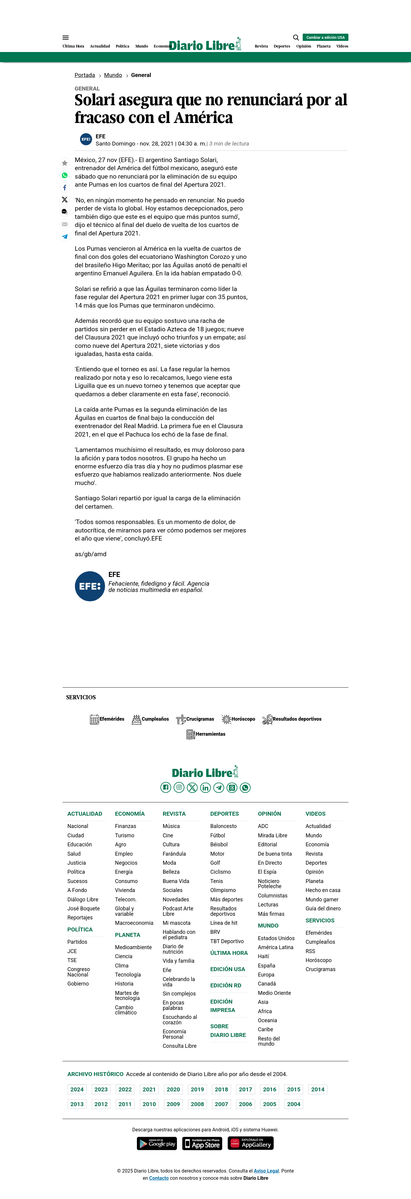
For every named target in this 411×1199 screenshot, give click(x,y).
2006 (245, 1104)
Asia (263, 1002)
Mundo (141, 46)
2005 (269, 1104)
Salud (74, 854)
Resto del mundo (269, 1041)
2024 (77, 1089)
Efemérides (319, 933)
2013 (77, 1104)
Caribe (265, 1029)
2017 (245, 1089)
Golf (215, 863)
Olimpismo (223, 890)
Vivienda (125, 890)
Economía (163, 46)
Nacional (77, 826)
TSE (72, 960)
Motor (217, 854)
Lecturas (268, 905)
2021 (149, 1089)
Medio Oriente (274, 993)
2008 (197, 1104)
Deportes (282, 46)
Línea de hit (223, 923)
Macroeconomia (134, 923)
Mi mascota (177, 923)
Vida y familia (179, 961)
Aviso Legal (266, 1171)
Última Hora (73, 46)
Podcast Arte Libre (178, 911)
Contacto (159, 1178)
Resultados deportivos (223, 911)
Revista (261, 46)
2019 (197, 1089)
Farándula (174, 854)
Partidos (77, 942)
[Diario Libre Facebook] (165, 787)
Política (122, 46)
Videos (342, 46)
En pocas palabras (173, 1005)
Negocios (126, 863)
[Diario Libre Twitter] (192, 788)
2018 (221, 1089)
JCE (72, 951)
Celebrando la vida (179, 982)
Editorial (267, 845)
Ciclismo (220, 872)
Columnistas (272, 896)
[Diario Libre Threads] (232, 788)
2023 (101, 1089)
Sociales (173, 890)
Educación (79, 845)
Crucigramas (321, 969)
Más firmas (271, 914)
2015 (293, 1089)
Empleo (124, 854)
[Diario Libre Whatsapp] (245, 788)
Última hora (229, 952)
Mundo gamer (322, 900)
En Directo (270, 863)
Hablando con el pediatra (179, 934)
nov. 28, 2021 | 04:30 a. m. (173, 143)
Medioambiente (133, 947)
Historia (124, 984)
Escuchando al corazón (180, 1020)
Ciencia (123, 956)
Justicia (76, 863)
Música (171, 826)
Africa (265, 1011)
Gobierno (78, 984)
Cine (168, 836)
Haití (263, 956)
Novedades (176, 900)
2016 (269, 1089)
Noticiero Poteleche (269, 884)
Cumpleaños (320, 942)
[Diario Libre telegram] (218, 788)
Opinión (303, 46)
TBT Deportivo (227, 941)
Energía (124, 872)
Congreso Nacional (78, 972)
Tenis (216, 881)
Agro (120, 845)
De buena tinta (275, 854)
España (266, 966)
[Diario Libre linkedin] (205, 788)
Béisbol (219, 845)
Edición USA (227, 969)
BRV (215, 932)
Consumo (126, 881)
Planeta (324, 46)
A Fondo (77, 890)
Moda (169, 863)
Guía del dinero (323, 909)
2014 (317, 1089)
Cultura (171, 845)
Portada (85, 75)
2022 (125, 1089)
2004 (293, 1104)
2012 (101, 1104)
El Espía (267, 872)
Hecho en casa (323, 890)
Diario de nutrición (173, 949)
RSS (310, 951)
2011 (125, 1104)
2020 (173, 1089)
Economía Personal (174, 1034)
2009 (173, 1104)
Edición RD (225, 985)
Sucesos (77, 881)
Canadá (267, 984)
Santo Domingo (115, 143)
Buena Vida (176, 881)
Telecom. (126, 900)
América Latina (275, 947)
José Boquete (83, 909)
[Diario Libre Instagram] (179, 787)
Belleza (171, 872)
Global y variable (124, 911)
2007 (221, 1104)
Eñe (167, 970)
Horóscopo (319, 960)
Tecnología (128, 975)
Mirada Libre (272, 836)
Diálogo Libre (82, 900)
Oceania (267, 1020)
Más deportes (226, 900)
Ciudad (75, 836)
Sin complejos (179, 994)
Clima (121, 966)
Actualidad (100, 46)
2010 (149, 1104)
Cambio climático (126, 1010)
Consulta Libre (180, 1046)
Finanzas (125, 826)
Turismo (124, 836)
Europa (266, 975)
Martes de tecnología (127, 995)
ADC (263, 826)
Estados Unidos (276, 938)
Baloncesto (223, 826)
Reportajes (80, 918)
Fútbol (217, 836)
